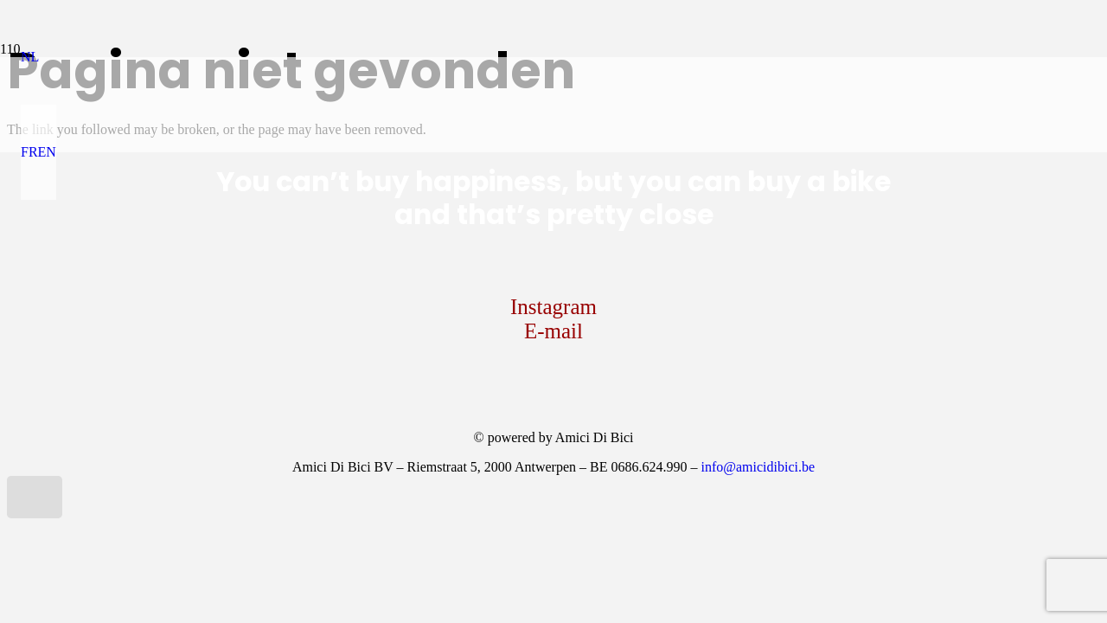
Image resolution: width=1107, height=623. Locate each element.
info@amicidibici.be (758, 466)
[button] (30, 56)
